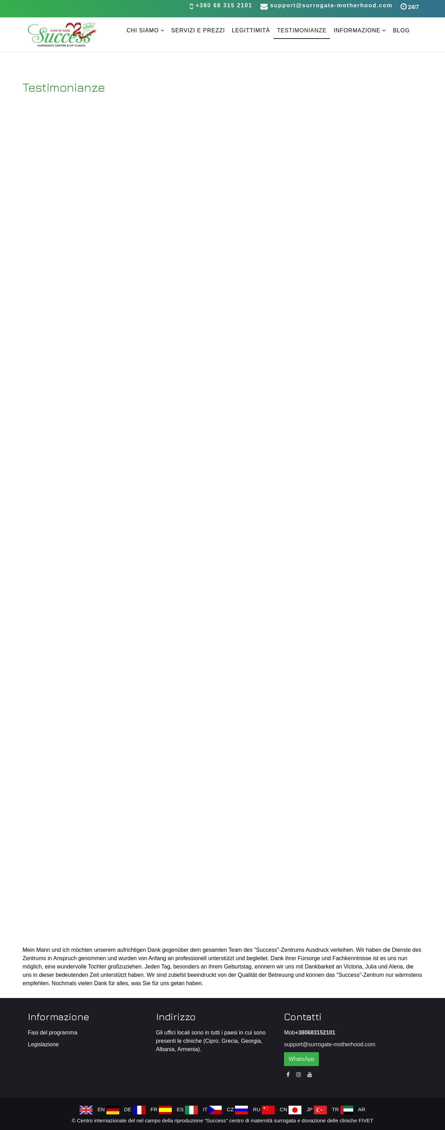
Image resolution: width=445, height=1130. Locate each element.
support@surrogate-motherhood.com (331, 5)
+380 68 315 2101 (224, 5)
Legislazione (43, 1044)
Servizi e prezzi (198, 30)
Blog (401, 30)
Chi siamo (143, 30)
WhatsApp (301, 1059)
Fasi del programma (52, 1033)
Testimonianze (302, 30)
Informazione (356, 30)
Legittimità (251, 30)
